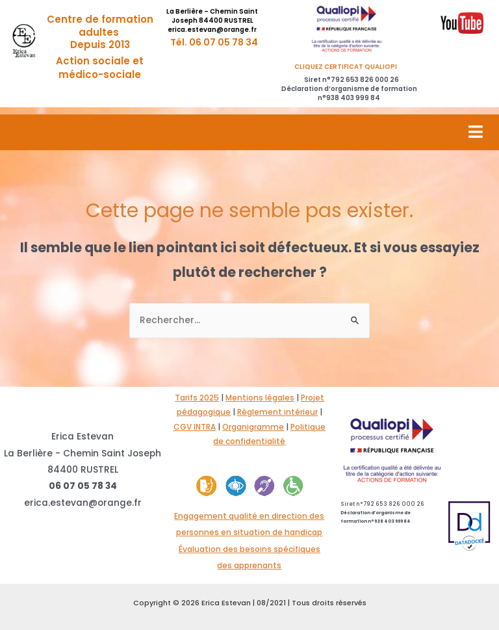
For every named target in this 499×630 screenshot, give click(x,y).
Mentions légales (259, 397)
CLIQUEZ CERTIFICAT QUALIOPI (348, 67)
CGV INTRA (194, 426)
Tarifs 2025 (197, 397)
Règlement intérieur (277, 411)
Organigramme (253, 426)
